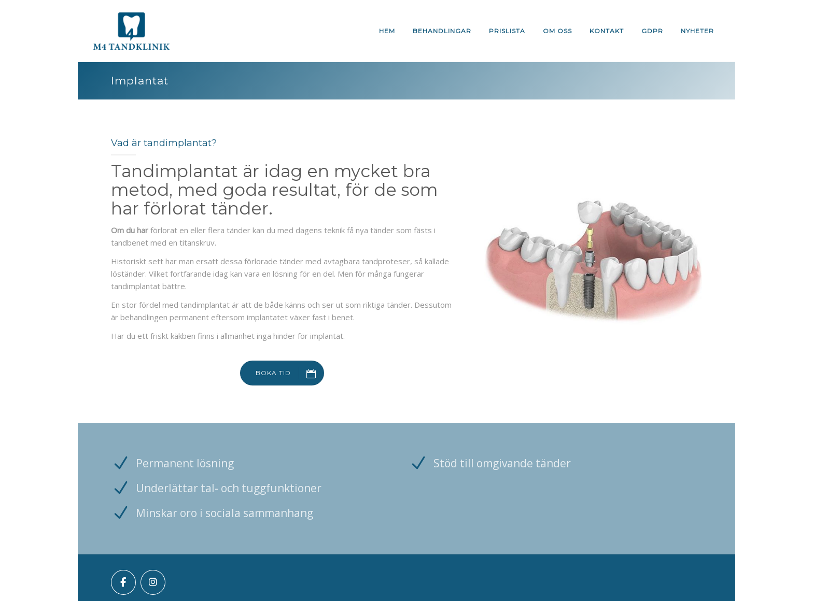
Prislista (507, 31)
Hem (387, 31)
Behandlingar (442, 31)
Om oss (557, 31)
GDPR (652, 31)
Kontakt (607, 31)
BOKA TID (290, 373)
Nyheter (697, 31)
